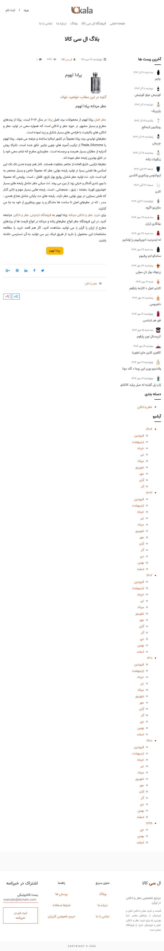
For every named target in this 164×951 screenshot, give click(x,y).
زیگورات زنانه (153, 159)
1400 (149, 740)
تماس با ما (45, 23)
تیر (142, 454)
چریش (156, 143)
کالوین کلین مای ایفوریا (146, 352)
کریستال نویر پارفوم (149, 336)
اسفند (140, 569)
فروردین (139, 435)
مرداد (141, 461)
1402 (149, 575)
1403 (149, 492)
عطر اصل (100, 119)
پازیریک (156, 111)
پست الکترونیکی (20, 898)
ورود (26, 10)
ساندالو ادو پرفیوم (150, 256)
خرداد (140, 448)
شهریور (139, 467)
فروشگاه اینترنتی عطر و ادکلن (32, 215)
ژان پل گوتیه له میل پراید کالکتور (140, 384)
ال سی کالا (67, 59)
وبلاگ (73, 23)
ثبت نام (10, 10)
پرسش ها (61, 894)
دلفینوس (155, 304)
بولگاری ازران (153, 223)
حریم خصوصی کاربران (61, 916)
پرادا (50, 119)
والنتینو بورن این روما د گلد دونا (141, 368)
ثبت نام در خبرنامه (20, 915)
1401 (149, 658)
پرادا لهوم (73, 75)
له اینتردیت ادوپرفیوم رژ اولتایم (142, 239)
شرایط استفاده (61, 905)
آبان (141, 480)
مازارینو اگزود (153, 207)
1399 (149, 823)
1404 (149, 429)
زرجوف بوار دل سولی (148, 272)
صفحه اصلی (117, 23)
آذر (142, 486)
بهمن (141, 562)
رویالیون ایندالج (151, 127)
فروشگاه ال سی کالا (93, 23)
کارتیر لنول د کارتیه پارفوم (145, 288)
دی (142, 556)
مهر (141, 473)
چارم (158, 78)
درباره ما (61, 23)
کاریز (158, 191)
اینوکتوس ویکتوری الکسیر (145, 175)
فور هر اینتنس (152, 320)
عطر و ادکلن (144, 407)
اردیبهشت (138, 442)
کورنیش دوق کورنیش (148, 94)
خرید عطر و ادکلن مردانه (84, 215)
